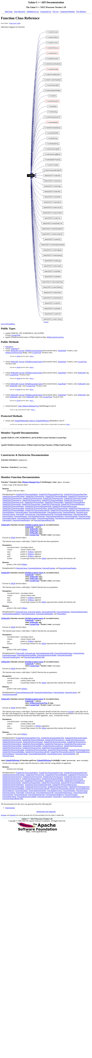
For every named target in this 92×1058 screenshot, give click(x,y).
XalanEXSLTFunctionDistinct (13, 507)
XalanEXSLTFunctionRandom (56, 497)
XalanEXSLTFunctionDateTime (75, 495)
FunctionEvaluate (21, 513)
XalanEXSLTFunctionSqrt (31, 505)
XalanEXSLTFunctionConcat (78, 509)
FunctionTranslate (71, 517)
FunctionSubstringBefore (55, 517)
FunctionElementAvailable (26, 519)
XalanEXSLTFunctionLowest (13, 503)
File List (56, 12)
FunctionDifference (83, 511)
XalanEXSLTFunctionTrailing (36, 509)
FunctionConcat (81, 513)
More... (32, 356)
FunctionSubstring (20, 517)
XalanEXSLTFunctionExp (31, 501)
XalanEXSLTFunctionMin (54, 503)
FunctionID (20, 515)
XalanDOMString (21, 421)
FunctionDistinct (8, 513)
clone (20, 406)
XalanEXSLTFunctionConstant (75, 499)
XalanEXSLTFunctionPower (74, 503)
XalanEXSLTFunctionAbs (34, 497)
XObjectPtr (14, 351)
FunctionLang (30, 515)
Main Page (9, 12)
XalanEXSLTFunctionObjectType (51, 495)
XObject (31, 552)
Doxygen (4, 815)
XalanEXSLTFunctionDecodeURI (62, 511)
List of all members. (8, 324)
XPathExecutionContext (34, 351)
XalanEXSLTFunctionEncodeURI (37, 511)
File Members (81, 12)
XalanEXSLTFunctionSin (11, 505)
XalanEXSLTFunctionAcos (78, 497)
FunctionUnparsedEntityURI (44, 521)
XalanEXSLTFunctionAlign (58, 509)
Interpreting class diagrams (46, 812)
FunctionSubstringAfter (36, 517)
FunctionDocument (9, 519)
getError (32, 421)
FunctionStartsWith (80, 515)
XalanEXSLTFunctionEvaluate (13, 497)
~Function (14, 349)
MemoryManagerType (31, 406)
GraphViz (13, 815)
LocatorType (15, 335)
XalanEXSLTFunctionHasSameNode (38, 507)
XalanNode (62, 351)
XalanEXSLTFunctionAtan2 (53, 499)
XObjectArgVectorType (55, 337)
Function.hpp (15, 24)
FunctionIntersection (54, 513)
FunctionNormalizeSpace (63, 515)
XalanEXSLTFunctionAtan (32, 499)
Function (8, 347)
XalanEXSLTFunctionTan (50, 505)
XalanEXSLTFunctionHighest (52, 501)
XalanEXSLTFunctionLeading (13, 509)
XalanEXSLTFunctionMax (34, 503)
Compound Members (67, 12)
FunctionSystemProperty (21, 521)
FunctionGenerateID (82, 519)
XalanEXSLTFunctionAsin (12, 499)
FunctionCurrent (84, 517)
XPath (18, 356)
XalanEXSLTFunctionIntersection (64, 507)
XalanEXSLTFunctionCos (11, 501)
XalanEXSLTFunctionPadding (13, 511)
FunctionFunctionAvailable (65, 519)
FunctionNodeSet (69, 513)
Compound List (45, 12)
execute (21, 351)
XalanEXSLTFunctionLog (73, 501)
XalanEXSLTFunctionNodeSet (27, 495)
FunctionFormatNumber (45, 519)
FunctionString (7, 517)
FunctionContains (8, 515)
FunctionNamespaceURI (44, 515)
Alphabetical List (33, 12)
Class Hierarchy (19, 12)
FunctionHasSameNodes (37, 513)
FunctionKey (7, 521)
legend (46, 322)
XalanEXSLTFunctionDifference (72, 505)
